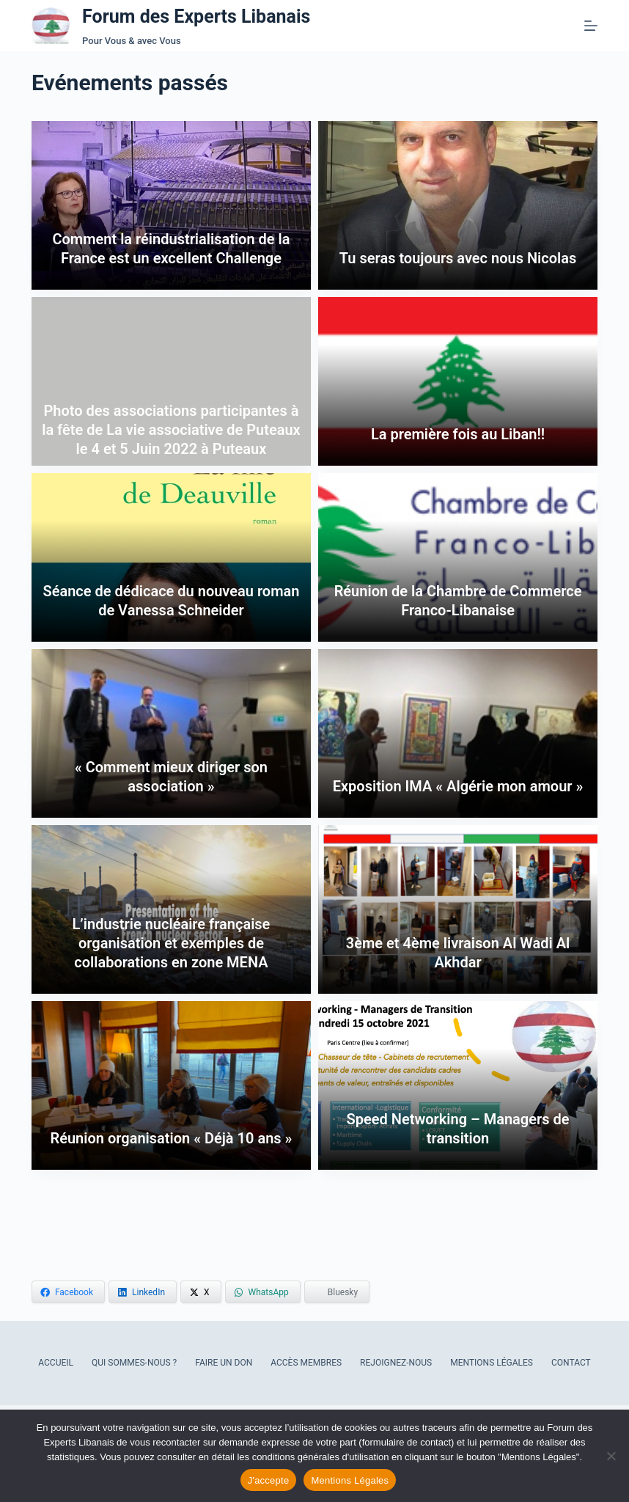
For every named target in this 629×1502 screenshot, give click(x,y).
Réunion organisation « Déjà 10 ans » (171, 1138)
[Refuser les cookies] (610, 1455)
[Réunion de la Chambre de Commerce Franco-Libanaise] (457, 557)
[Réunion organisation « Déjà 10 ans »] (171, 1085)
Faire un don (223, 1363)
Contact (571, 1363)
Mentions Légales (491, 1363)
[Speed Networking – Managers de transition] (457, 1085)
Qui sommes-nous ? (134, 1363)
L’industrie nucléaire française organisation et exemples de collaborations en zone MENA (172, 943)
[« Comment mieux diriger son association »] (171, 733)
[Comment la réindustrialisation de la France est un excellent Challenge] (171, 205)
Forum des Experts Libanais (196, 16)
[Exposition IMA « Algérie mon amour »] (457, 733)
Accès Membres (306, 1363)
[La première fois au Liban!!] (457, 381)
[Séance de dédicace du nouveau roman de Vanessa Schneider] (171, 557)
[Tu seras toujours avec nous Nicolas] (457, 205)
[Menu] (590, 25)
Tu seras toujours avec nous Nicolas (457, 258)
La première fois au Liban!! (458, 434)
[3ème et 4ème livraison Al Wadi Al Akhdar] (457, 909)
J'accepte (269, 1480)
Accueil (55, 1363)
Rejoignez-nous (396, 1363)
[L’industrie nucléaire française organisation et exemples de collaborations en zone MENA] (171, 909)
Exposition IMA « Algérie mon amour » (458, 786)
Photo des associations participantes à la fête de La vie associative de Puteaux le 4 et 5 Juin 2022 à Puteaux (171, 430)
